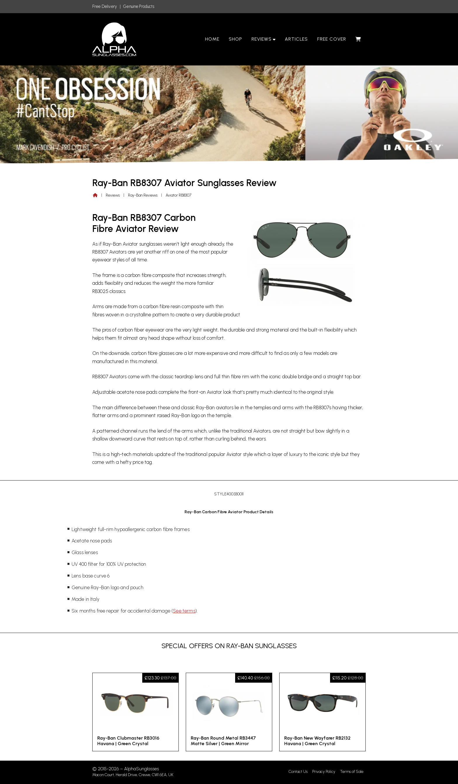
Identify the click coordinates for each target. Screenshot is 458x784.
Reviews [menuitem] (261, 39)
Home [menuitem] (212, 39)
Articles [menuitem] (296, 39)
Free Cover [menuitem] (331, 39)
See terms (184, 611)
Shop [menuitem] (235, 39)
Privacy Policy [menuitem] (323, 771)
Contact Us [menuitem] (298, 771)
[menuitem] (358, 39)
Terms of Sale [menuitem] (351, 771)
